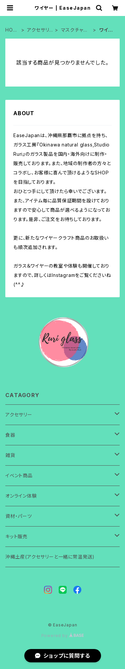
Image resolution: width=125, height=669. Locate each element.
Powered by (62, 635)
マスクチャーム (74, 30)
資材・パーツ (18, 516)
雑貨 (10, 455)
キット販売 (16, 536)
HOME (11, 30)
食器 (10, 435)
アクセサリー (38, 30)
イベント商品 (19, 475)
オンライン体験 (21, 496)
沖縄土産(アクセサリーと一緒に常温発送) (50, 556)
